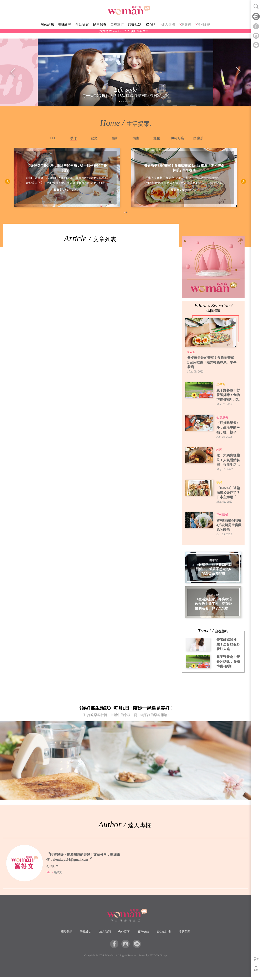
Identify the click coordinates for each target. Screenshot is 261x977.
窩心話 (150, 30)
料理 (219, 449)
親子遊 (220, 384)
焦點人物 (213, 595)
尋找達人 (86, 931)
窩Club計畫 (164, 931)
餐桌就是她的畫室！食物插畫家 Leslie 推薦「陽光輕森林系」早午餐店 (184, 168)
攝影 (115, 138)
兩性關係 (222, 514)
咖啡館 (213, 560)
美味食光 (64, 30)
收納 (219, 482)
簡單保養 (99, 30)
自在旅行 (117, 30)
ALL (52, 138)
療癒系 (198, 138)
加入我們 (105, 931)
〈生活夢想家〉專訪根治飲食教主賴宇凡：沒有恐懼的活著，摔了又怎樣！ (213, 603)
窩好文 (57, 190)
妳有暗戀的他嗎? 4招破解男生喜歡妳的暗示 (228, 525)
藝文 (94, 138)
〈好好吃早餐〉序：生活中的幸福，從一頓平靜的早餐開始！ (67, 168)
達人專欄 (168, 30)
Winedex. (110, 955)
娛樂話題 (134, 30)
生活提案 (82, 30)
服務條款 (143, 931)
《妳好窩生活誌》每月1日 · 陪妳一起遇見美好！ (125, 712)
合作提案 (124, 931)
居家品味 (47, 30)
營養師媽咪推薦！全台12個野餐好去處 (228, 644)
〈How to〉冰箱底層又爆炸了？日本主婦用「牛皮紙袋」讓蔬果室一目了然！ (228, 493)
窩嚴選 (186, 30)
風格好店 (177, 138)
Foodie (191, 352)
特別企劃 (203, 30)
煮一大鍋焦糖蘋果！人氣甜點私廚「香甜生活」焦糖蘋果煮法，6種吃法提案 (228, 460)
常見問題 (184, 931)
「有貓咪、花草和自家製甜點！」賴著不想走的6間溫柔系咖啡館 (213, 569)
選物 (156, 138)
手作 (73, 138)
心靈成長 (222, 417)
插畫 (136, 138)
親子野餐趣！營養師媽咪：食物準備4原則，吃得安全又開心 (228, 395)
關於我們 (66, 931)
